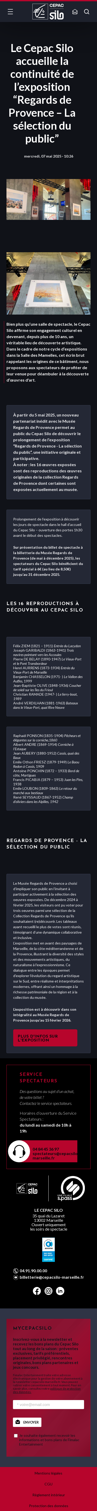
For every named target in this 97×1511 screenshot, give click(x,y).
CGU (48, 1484)
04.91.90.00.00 (33, 1270)
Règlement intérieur (48, 1495)
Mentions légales (48, 1473)
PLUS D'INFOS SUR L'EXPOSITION (38, 1038)
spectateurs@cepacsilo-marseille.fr (52, 1155)
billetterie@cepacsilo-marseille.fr (52, 1277)
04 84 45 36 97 (46, 1149)
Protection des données (48, 1505)
